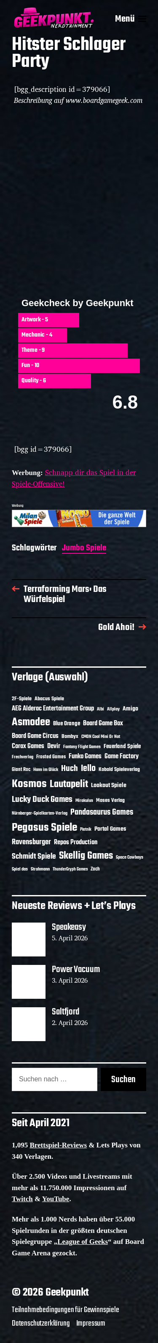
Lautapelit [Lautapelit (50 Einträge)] (69, 784)
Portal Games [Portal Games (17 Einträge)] (110, 829)
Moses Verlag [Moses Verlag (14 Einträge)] (110, 800)
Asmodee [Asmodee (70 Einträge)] (31, 722)
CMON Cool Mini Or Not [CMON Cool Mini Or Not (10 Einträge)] (100, 736)
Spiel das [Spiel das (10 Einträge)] (20, 869)
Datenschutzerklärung (41, 1323)
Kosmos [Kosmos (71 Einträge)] (29, 784)
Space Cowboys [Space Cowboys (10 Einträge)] (129, 857)
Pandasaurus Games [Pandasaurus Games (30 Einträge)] (101, 812)
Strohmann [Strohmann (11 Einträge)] (40, 869)
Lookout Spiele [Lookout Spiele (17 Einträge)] (108, 785)
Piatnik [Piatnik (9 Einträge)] (85, 829)
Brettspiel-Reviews (58, 1145)
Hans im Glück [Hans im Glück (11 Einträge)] (45, 770)
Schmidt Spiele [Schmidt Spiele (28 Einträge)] (34, 857)
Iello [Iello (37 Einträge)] (88, 769)
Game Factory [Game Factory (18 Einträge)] (121, 757)
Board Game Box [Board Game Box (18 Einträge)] (103, 723)
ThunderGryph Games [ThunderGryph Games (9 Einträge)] (70, 869)
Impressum (90, 1323)
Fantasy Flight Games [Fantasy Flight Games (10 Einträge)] (82, 746)
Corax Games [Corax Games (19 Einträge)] (28, 746)
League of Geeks (82, 1242)
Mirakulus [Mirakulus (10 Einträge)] (84, 800)
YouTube (56, 1199)
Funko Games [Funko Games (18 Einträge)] (85, 757)
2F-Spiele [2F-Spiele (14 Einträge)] (22, 698)
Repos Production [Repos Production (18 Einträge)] (75, 842)
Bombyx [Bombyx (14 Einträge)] (70, 736)
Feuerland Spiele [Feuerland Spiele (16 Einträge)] (122, 746)
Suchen (123, 1079)
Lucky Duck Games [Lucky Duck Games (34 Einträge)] (42, 799)
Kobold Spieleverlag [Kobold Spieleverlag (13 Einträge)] (119, 769)
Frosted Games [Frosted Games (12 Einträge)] (51, 757)
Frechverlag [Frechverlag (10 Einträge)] (22, 757)
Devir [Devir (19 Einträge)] (53, 746)
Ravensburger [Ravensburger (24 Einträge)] (31, 842)
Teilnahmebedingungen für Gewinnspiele (65, 1310)
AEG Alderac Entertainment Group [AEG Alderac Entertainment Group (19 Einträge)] (53, 709)
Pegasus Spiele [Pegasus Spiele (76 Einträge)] (44, 828)
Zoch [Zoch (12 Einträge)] (95, 869)
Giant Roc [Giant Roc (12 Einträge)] (21, 770)
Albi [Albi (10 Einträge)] (100, 709)
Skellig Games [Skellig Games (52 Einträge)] (86, 856)
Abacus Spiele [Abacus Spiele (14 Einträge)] (49, 698)
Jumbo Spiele (84, 549)
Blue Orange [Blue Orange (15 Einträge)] (66, 723)
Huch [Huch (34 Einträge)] (69, 768)
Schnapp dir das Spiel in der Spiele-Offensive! (74, 478)
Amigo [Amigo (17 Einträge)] (130, 709)
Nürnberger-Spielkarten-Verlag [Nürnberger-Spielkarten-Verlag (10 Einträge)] (39, 813)
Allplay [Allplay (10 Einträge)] (113, 709)
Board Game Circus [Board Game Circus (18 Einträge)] (35, 736)
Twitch (22, 1199)
